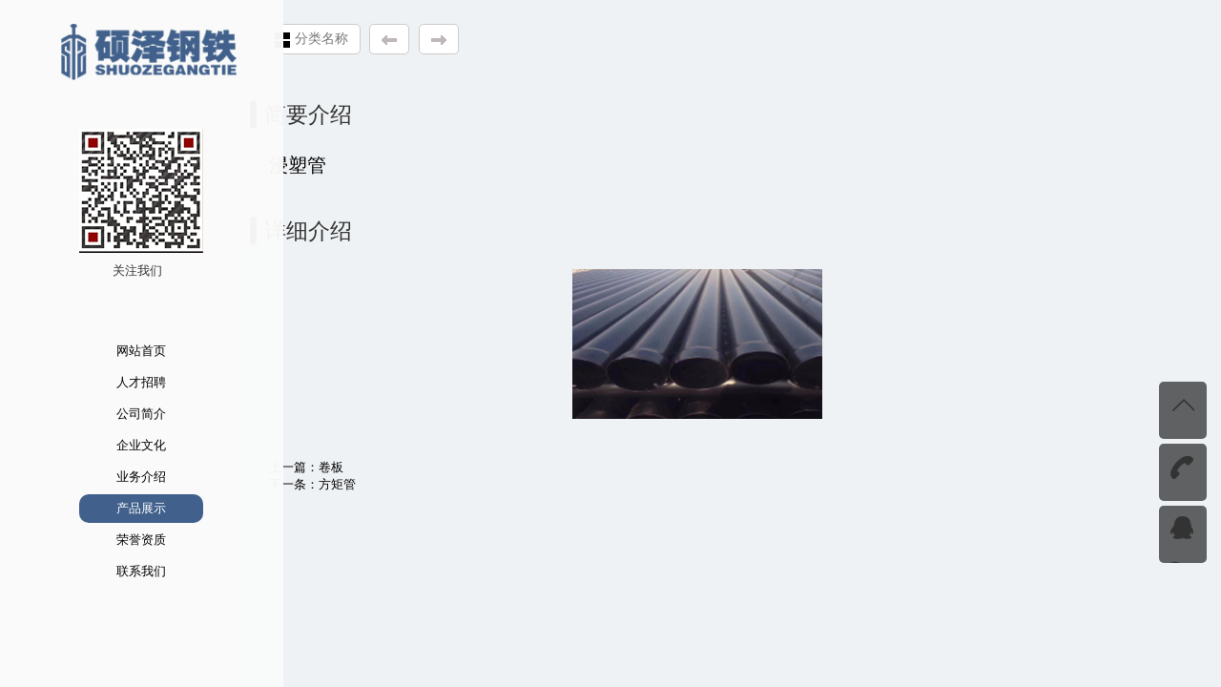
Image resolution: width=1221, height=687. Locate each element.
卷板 (342, 467)
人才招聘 (117, 382)
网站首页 (117, 351)
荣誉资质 (117, 539)
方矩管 (348, 484)
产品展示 (117, 508)
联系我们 (117, 571)
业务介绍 (117, 476)
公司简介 (117, 413)
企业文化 (117, 445)
